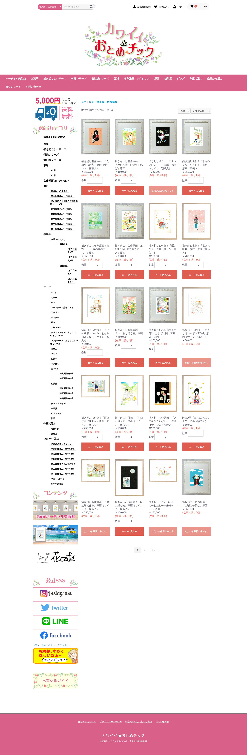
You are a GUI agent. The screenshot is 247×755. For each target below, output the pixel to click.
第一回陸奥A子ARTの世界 (63, 474)
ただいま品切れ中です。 (163, 190)
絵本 (53, 322)
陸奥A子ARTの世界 (54, 137)
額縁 (116, 78)
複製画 (168, 78)
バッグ (54, 354)
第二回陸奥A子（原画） (62, 224)
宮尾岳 (54, 434)
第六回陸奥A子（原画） (62, 196)
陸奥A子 (55, 429)
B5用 (53, 170)
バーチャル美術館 (16, 78)
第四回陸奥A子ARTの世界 (63, 459)
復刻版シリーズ (100, 78)
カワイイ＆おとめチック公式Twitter (50, 645)
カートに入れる (95, 190)
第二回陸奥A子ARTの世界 (63, 469)
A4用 (53, 175)
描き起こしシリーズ (54, 78)
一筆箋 (54, 408)
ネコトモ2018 (57, 479)
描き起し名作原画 (59, 191)
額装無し (64, 266)
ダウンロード (13, 86)
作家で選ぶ (196, 78)
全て (83, 102)
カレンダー (56, 327)
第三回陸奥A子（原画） (62, 219)
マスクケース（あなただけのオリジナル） (64, 342)
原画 (156, 78)
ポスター (55, 317)
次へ (153, 550)
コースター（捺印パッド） (63, 307)
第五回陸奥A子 (66, 378)
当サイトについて (87, 721)
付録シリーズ (78, 78)
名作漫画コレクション (136, 78)
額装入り (64, 244)
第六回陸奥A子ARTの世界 (63, 449)
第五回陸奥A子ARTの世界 (63, 454)
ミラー (54, 297)
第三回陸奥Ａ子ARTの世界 (63, 464)
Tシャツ (54, 292)
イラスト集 (56, 413)
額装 (53, 418)
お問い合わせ (33, 86)
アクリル (55, 312)
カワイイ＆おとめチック (123, 735)
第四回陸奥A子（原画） (62, 214)
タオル (54, 349)
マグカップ (56, 364)
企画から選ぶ (214, 78)
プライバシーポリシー (111, 721)
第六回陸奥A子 (66, 373)
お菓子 (34, 78)
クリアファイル (58, 403)
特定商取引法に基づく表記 (138, 721)
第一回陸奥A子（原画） (62, 229)
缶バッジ (55, 368)
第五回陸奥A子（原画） (62, 209)
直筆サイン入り (58, 239)
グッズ (181, 78)
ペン (53, 302)
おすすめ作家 (57, 484)
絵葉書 (54, 383)
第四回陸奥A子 (66, 398)
